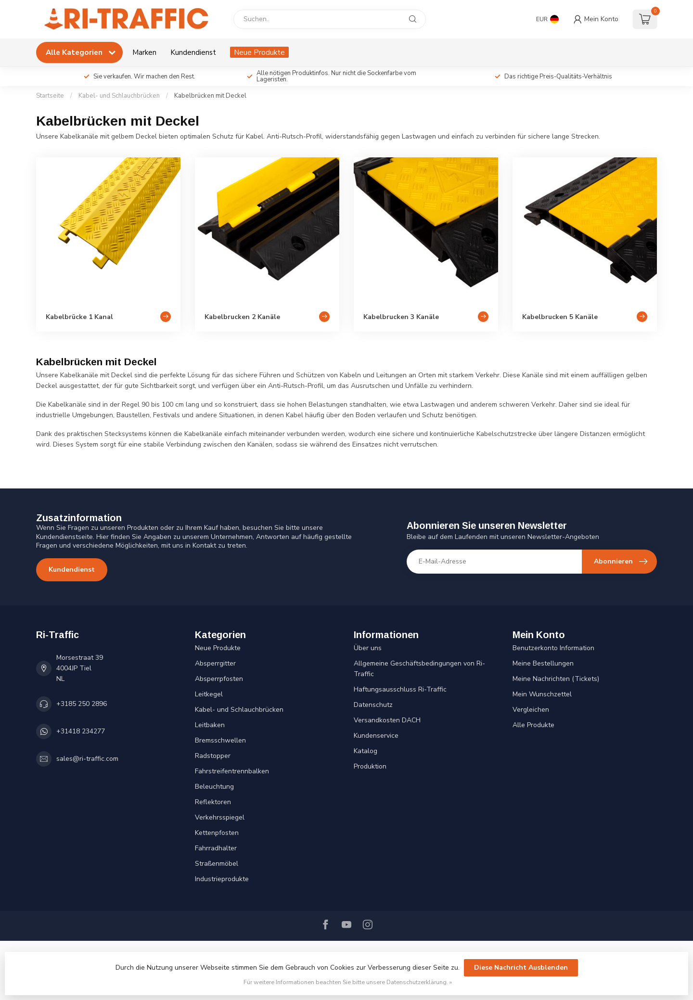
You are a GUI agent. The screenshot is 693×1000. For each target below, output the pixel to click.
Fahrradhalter (216, 848)
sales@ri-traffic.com (87, 758)
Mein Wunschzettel (542, 694)
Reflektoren (213, 802)
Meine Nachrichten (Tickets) (556, 678)
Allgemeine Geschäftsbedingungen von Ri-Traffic (419, 669)
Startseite (50, 95)
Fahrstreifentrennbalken (232, 771)
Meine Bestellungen (543, 663)
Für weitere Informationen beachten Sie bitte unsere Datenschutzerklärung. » (348, 982)
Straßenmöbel (216, 863)
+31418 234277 (80, 731)
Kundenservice (376, 735)
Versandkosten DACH (387, 720)
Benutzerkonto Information (553, 648)
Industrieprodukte (222, 879)
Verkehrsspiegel (219, 817)
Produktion (370, 766)
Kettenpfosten (217, 832)
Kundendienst (193, 52)
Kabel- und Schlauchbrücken (119, 95)
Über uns (368, 648)
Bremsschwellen (220, 740)
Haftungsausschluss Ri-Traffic (400, 689)
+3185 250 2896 (81, 703)
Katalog (365, 751)
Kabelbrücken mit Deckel (210, 95)
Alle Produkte (533, 725)
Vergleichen (531, 709)
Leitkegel (209, 694)
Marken (144, 52)
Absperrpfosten (219, 678)
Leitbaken (210, 725)
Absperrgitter (215, 663)
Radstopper (213, 755)
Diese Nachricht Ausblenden (521, 967)
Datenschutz (373, 704)
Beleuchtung (214, 786)
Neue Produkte (259, 52)
